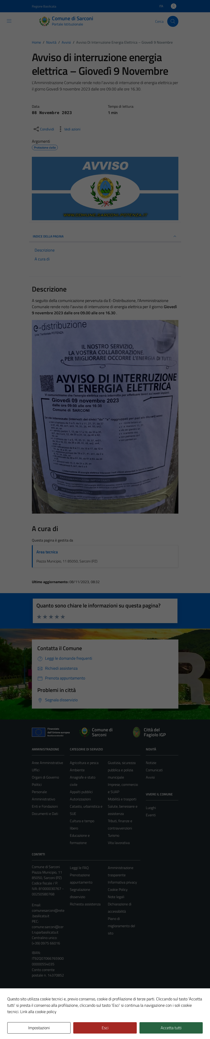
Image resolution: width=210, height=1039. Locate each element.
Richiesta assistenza (85, 904)
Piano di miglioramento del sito (121, 926)
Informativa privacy (122, 882)
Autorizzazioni (80, 799)
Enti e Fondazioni (45, 806)
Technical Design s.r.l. (62, 1026)
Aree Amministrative (47, 762)
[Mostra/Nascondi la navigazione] (9, 21)
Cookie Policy (118, 889)
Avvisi (150, 777)
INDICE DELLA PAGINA (105, 236)
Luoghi (151, 807)
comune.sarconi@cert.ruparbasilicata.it (47, 929)
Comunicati (154, 770)
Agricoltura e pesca (84, 762)
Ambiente (77, 770)
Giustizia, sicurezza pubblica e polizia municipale (122, 770)
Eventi (151, 815)
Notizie (151, 762)
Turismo (113, 835)
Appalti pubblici (81, 791)
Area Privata (41, 997)
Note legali (116, 896)
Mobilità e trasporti (122, 799)
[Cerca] (172, 21)
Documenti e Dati (45, 813)
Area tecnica (47, 552)
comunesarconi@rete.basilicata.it (48, 913)
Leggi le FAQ (79, 867)
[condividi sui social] (43, 129)
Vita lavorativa (119, 842)
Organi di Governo (45, 777)
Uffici (35, 770)
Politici (37, 784)
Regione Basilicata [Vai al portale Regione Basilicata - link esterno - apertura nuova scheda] (44, 6)
